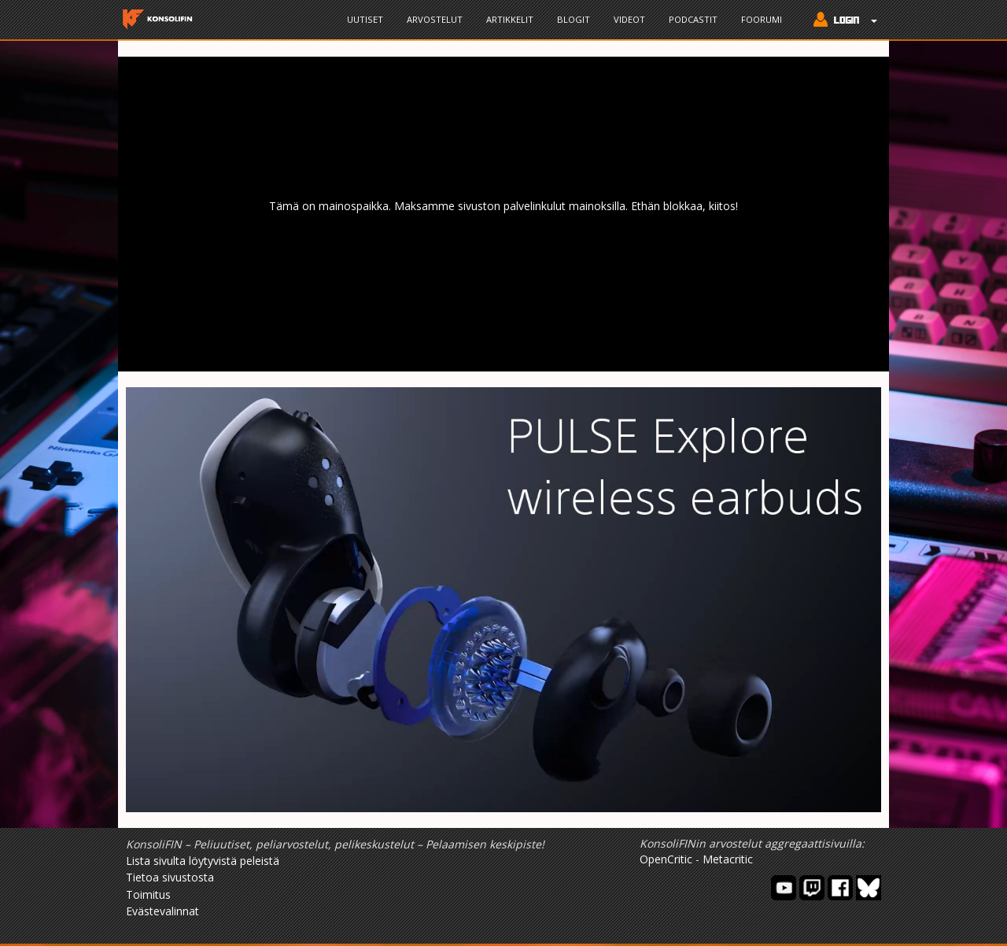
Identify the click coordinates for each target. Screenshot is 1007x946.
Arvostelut (435, 19)
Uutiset (365, 19)
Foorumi (761, 19)
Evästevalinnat (162, 911)
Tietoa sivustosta (170, 877)
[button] (841, 21)
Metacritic (728, 859)
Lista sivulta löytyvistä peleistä (202, 860)
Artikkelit (509, 19)
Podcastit (693, 19)
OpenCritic (666, 859)
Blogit (573, 19)
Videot (629, 19)
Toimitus (148, 894)
